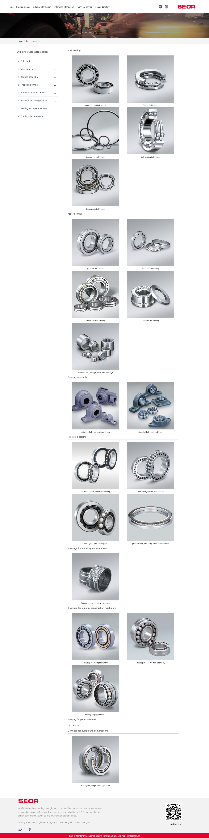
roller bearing (27, 69)
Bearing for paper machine (34, 108)
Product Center (23, 7)
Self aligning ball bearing (150, 132)
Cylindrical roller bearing (95, 244)
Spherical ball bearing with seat (150, 407)
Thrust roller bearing (150, 296)
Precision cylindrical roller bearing (150, 467)
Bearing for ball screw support (95, 519)
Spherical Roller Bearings (95, 296)
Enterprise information (64, 7)
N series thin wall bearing (95, 132)
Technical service (84, 7)
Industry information (42, 7)
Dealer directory (102, 7)
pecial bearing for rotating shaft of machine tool (150, 519)
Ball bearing (26, 61)
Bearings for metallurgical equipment (39, 92)
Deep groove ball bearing (95, 184)
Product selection (33, 41)
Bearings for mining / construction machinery (42, 100)
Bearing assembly (29, 77)
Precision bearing (29, 84)
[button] (165, 6)
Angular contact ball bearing (95, 80)
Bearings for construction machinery (150, 638)
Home (10, 7)
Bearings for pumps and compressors (39, 116)
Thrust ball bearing (150, 80)
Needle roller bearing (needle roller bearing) (95, 347)
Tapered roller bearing (150, 244)
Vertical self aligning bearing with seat (95, 407)
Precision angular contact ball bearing (95, 467)
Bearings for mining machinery (95, 638)
